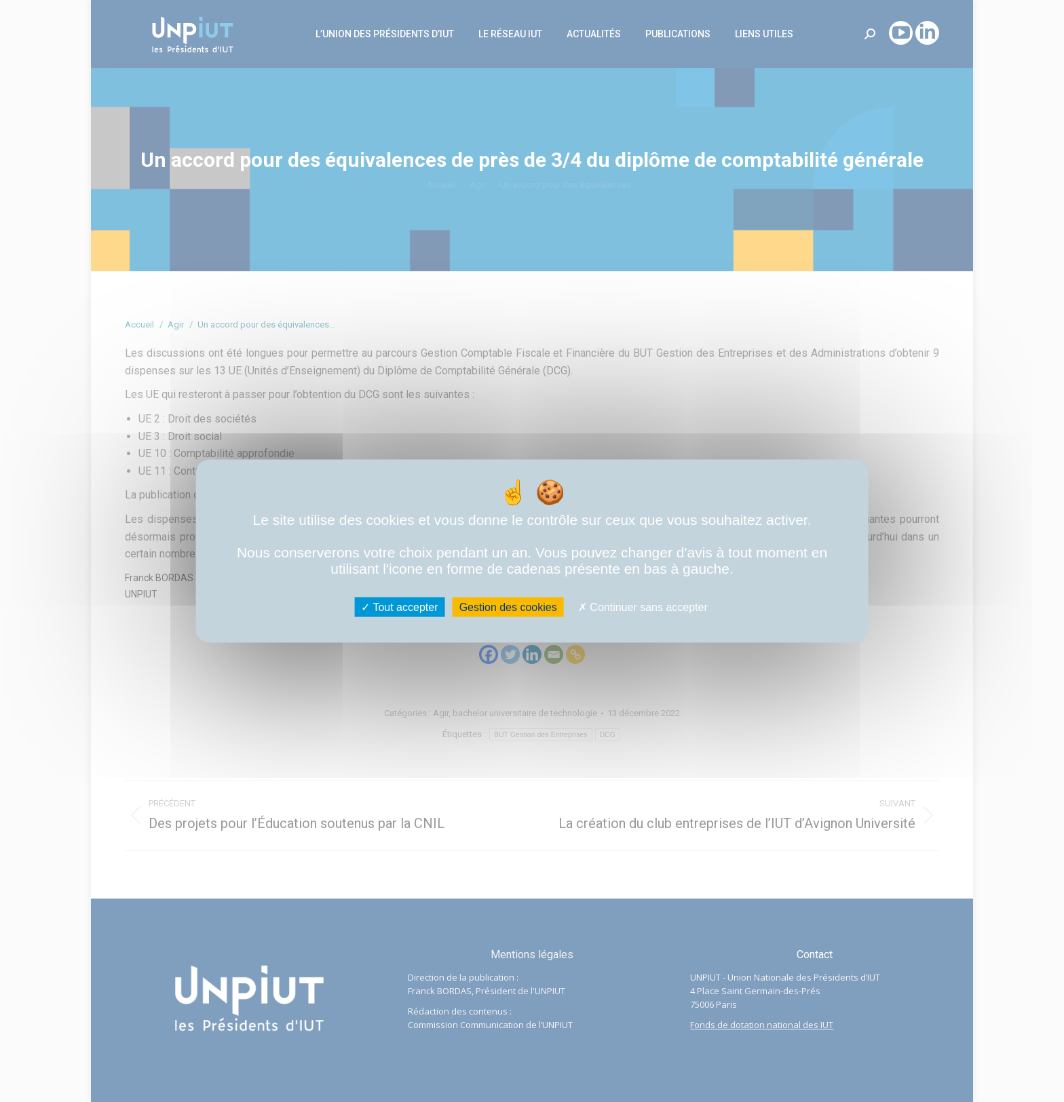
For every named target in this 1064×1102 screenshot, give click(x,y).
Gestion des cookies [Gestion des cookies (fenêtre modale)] (508, 607)
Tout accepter (399, 607)
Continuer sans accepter (643, 607)
